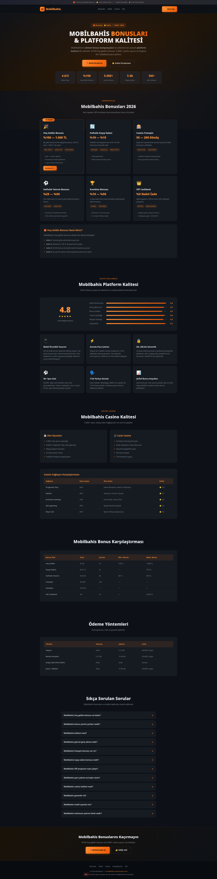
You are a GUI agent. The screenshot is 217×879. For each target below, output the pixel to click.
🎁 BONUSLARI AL (94, 63)
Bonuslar (101, 9)
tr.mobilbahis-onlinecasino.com (116, 871)
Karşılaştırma (118, 866)
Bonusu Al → (50, 168)
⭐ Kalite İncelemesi (121, 63)
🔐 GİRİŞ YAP (121, 850)
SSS (123, 9)
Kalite (110, 9)
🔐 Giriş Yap (169, 9)
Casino (117, 9)
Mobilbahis (50, 9)
